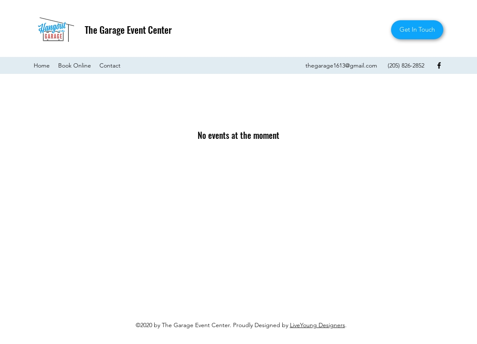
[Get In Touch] (417, 29)
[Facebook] (439, 65)
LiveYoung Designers (317, 325)
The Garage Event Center (128, 29)
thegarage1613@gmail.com (341, 65)
